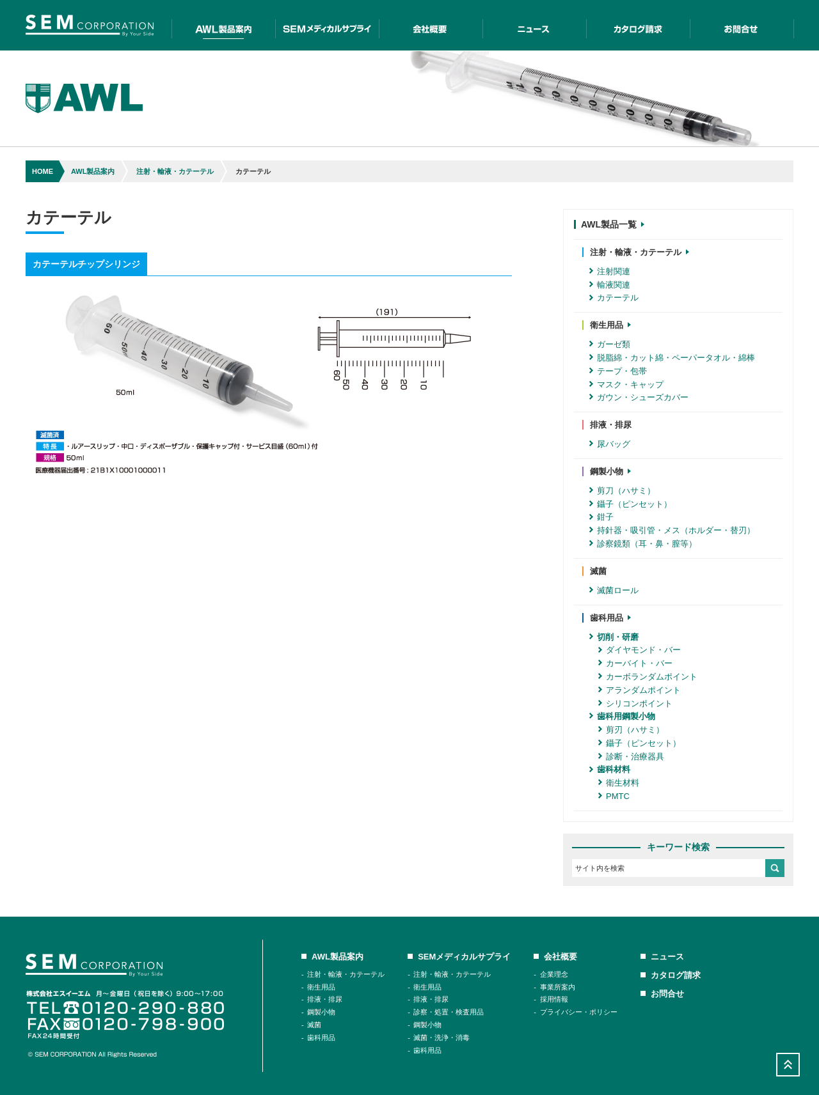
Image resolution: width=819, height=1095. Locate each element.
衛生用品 (321, 987)
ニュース (667, 956)
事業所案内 (557, 987)
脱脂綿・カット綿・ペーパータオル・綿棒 (672, 357)
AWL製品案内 (223, 25)
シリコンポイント (635, 703)
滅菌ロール (614, 590)
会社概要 (430, 25)
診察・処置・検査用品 (448, 1012)
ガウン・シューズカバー (638, 397)
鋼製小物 (321, 1012)
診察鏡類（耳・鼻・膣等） (643, 543)
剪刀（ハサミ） (622, 490)
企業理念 (554, 974)
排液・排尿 (324, 999)
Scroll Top (788, 1064)
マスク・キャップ (626, 384)
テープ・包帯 (618, 371)
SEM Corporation (90, 25)
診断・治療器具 (631, 756)
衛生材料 (618, 783)
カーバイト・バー (635, 663)
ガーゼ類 (609, 344)
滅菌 (314, 1025)
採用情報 (554, 999)
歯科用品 (321, 1037)
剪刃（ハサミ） (631, 729)
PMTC (614, 796)
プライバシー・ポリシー (578, 1012)
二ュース (534, 25)
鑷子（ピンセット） (630, 504)
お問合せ (742, 25)
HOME (42, 171)
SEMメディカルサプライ (327, 25)
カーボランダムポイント (647, 676)
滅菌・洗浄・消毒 (441, 1037)
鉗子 (601, 517)
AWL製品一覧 (612, 224)
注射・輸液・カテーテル (175, 171)
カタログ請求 (638, 25)
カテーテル (614, 297)
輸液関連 (609, 285)
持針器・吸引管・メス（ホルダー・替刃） (672, 530)
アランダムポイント (639, 690)
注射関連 (609, 271)
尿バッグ (609, 444)
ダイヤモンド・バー (639, 650)
